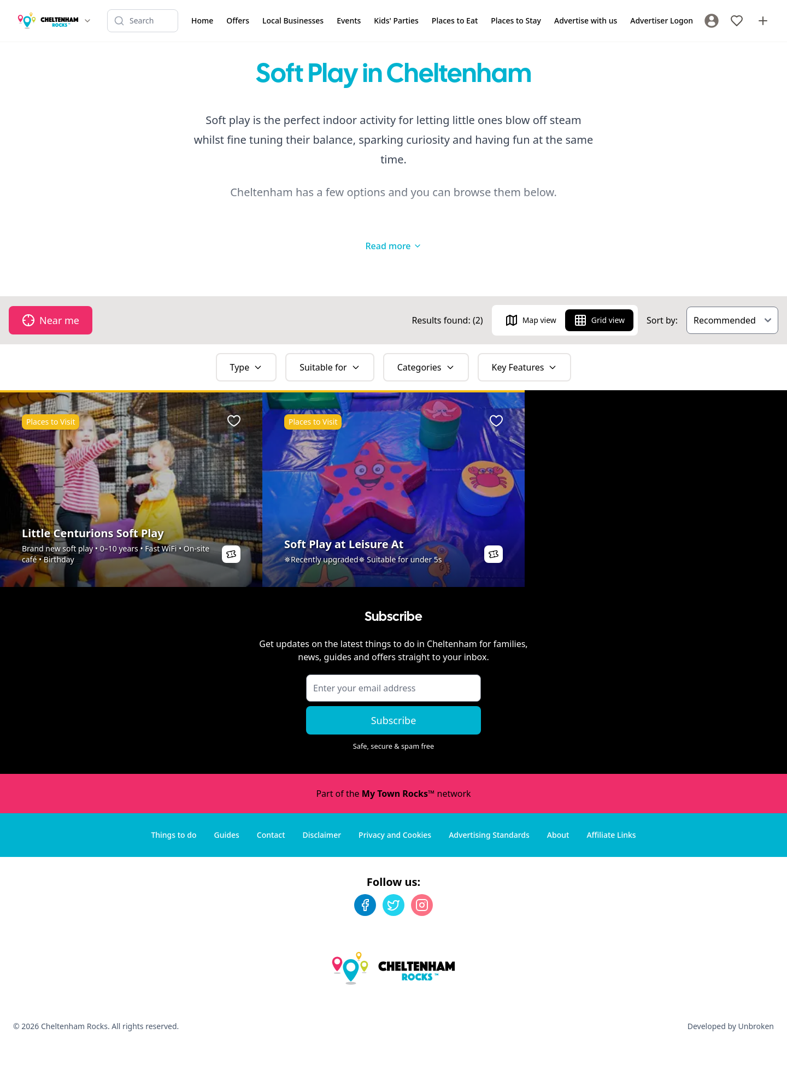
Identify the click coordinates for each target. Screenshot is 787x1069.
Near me (50, 320)
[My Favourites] (737, 21)
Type (246, 367)
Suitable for (329, 367)
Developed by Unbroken (731, 1026)
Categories (426, 367)
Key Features (524, 367)
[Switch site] (87, 20)
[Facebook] (365, 905)
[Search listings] (142, 20)
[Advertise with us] (763, 21)
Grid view (599, 320)
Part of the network (393, 794)
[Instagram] (422, 905)
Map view (530, 320)
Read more (393, 246)
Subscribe (393, 720)
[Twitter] (393, 905)
